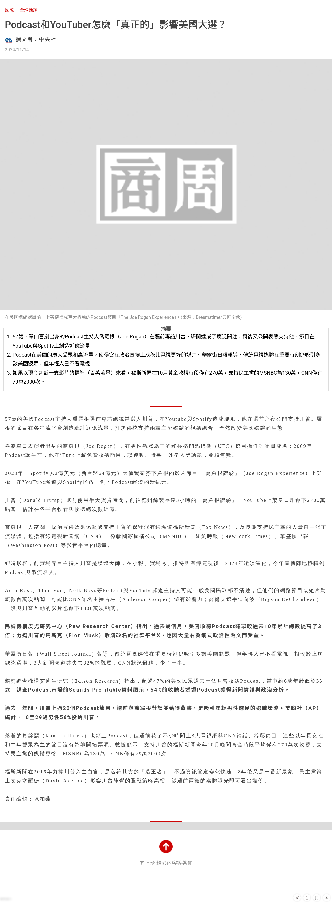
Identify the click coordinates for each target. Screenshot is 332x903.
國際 (9, 10)
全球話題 (28, 10)
